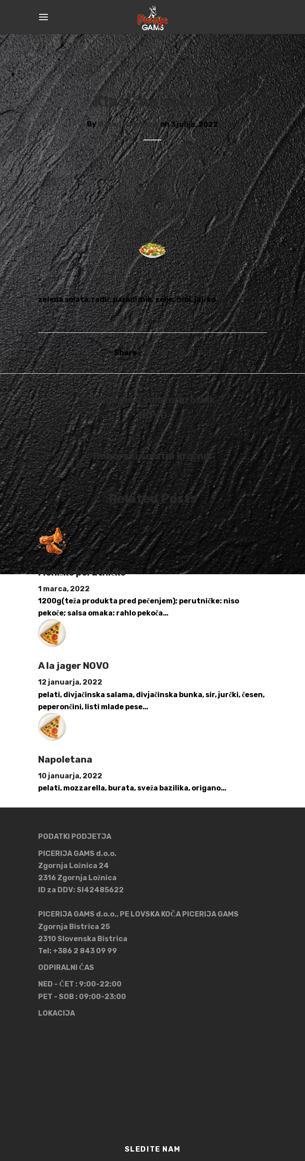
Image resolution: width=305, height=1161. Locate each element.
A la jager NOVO (73, 665)
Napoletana (65, 759)
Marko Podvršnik (128, 124)
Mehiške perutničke (82, 572)
